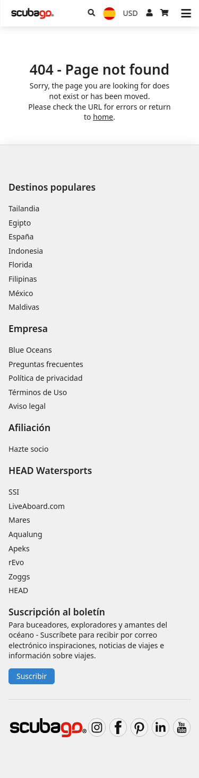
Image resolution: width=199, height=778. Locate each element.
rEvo (16, 562)
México (20, 293)
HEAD (18, 590)
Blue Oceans (30, 350)
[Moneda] (130, 13)
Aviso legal (27, 406)
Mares (19, 520)
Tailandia (23, 208)
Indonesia (25, 251)
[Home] (32, 13)
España (20, 236)
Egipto (19, 223)
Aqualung (25, 534)
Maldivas (23, 307)
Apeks (19, 548)
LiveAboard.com (36, 506)
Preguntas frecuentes (45, 364)
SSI (13, 492)
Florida (20, 265)
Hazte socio (28, 449)
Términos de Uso (37, 392)
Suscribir (31, 676)
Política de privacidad (45, 378)
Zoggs (19, 576)
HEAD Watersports (50, 470)
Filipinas (22, 279)
